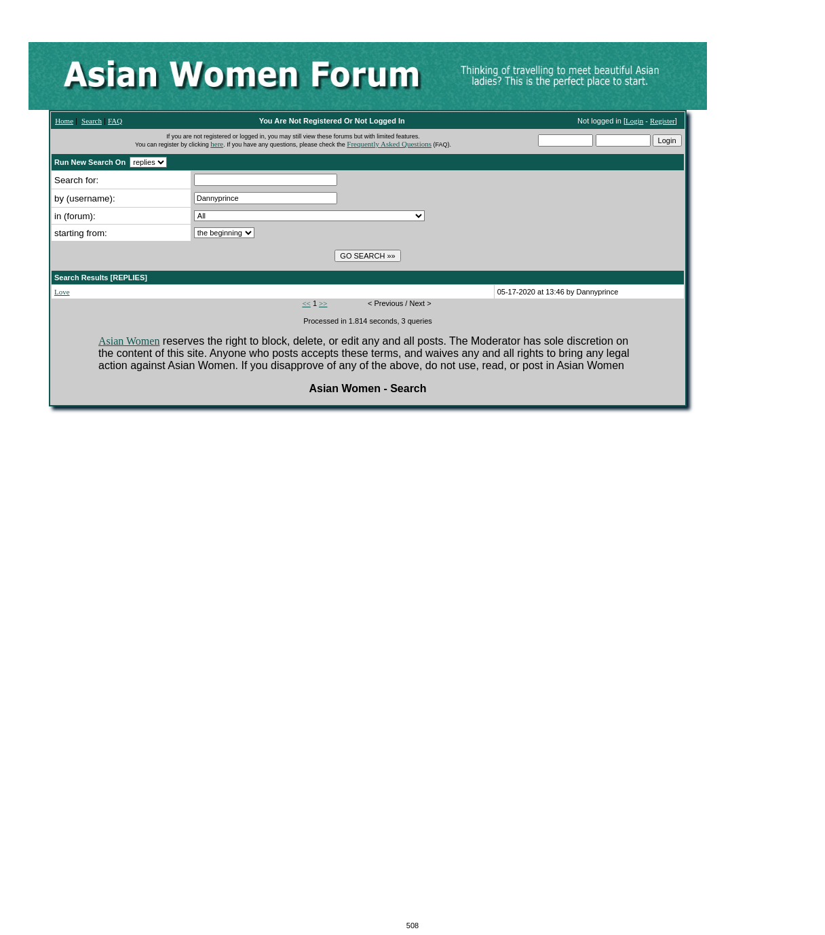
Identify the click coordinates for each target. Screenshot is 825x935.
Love (62, 292)
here (216, 144)
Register (662, 121)
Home (64, 121)
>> (323, 303)
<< (306, 303)
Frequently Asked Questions (389, 144)
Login (634, 121)
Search (91, 121)
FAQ (115, 121)
